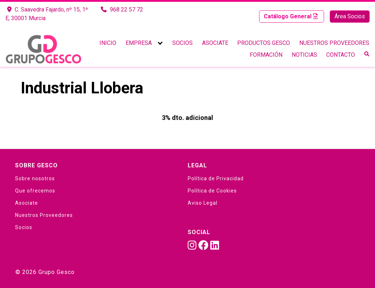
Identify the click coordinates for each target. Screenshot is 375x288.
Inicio (107, 43)
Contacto (340, 54)
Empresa (139, 43)
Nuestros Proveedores (334, 43)
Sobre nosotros (35, 178)
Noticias (304, 54)
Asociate (215, 43)
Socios (182, 43)
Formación (266, 54)
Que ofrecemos (35, 191)
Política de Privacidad (216, 178)
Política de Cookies (212, 191)
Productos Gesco (263, 43)
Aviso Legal (202, 203)
